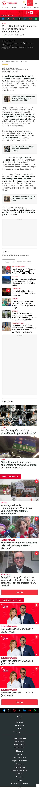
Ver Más (19, 592)
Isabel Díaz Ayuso (8, 540)
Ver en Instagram (14, 710)
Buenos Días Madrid (9, 626)
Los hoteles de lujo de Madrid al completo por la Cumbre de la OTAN (7, 199)
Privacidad (19, 773)
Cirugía (15, 299)
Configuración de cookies (19, 783)
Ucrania (22, 255)
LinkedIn (25, 19)
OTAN (4, 23)
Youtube (30, 19)
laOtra (19, 728)
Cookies (19, 780)
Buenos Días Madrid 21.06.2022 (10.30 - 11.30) (19, 613)
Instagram (14, 19)
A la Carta (14, 7)
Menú (36, 3)
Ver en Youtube (30, 710)
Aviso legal (19, 777)
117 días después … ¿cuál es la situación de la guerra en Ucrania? (7, 149)
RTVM (19, 716)
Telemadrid (19, 722)
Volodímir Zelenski (12, 255)
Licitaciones (19, 764)
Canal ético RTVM (19, 767)
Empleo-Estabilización (19, 761)
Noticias (5, 7)
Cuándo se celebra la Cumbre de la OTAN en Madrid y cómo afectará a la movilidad (7, 99)
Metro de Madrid (18, 266)
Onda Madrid (26, 7)
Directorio (19, 751)
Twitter (8, 19)
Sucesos (15, 276)
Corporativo (19, 739)
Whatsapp (36, 19)
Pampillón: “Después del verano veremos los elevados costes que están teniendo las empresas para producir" (19, 562)
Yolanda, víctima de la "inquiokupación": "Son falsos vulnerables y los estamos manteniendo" (19, 490)
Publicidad (19, 754)
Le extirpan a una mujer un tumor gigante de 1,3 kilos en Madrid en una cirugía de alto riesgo (6, 302)
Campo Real (16, 289)
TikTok (19, 19)
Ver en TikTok (19, 710)
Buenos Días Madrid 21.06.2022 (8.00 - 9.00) (19, 677)
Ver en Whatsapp (35, 710)
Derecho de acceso (19, 757)
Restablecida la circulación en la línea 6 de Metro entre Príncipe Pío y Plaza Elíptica (6, 270)
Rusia (28, 255)
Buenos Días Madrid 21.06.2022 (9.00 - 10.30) (19, 645)
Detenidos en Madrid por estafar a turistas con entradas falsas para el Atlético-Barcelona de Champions (6, 326)
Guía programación (19, 732)
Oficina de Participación (19, 770)
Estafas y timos (18, 323)
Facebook (3, 19)
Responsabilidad (19, 744)
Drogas (15, 311)
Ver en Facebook (4, 710)
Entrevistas (6, 574)
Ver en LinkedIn (25, 710)
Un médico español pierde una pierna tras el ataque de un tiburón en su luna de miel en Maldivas (6, 280)
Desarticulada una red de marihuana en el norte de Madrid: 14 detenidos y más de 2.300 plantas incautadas (6, 314)
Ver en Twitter (9, 710)
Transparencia (19, 748)
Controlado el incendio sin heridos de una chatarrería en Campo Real (6, 292)
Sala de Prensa (19, 741)
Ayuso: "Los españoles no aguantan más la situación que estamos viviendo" (19, 527)
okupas (4, 503)
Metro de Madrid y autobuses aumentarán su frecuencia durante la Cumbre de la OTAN (19, 447)
